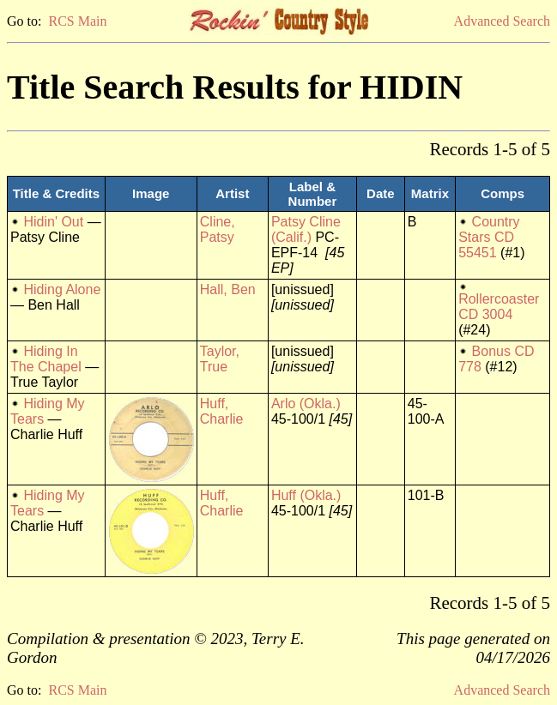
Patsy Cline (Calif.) (306, 229)
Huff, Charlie (222, 411)
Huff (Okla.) (306, 495)
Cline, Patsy (217, 229)
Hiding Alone (61, 289)
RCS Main (77, 21)
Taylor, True (219, 359)
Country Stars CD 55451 (488, 237)
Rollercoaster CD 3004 (498, 307)
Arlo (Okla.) (306, 403)
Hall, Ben (228, 289)
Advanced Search (502, 21)
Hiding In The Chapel (46, 359)
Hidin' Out (53, 221)
